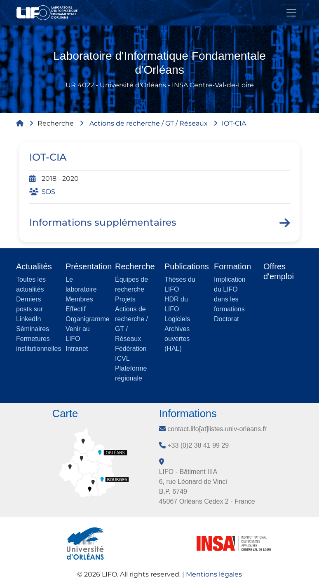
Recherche (56, 123)
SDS (48, 192)
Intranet (77, 348)
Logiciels (177, 318)
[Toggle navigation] (291, 13)
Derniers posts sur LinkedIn (29, 309)
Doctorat (226, 318)
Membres (79, 299)
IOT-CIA (234, 123)
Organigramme (88, 318)
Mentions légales (214, 574)
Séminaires (32, 328)
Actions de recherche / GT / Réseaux (148, 123)
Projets (125, 299)
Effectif (76, 309)
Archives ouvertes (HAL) (177, 338)
